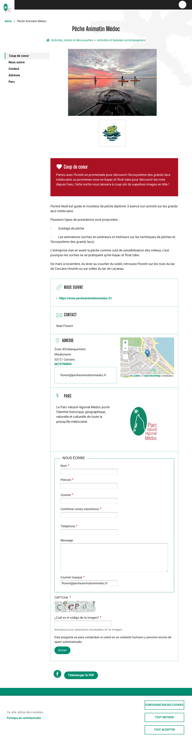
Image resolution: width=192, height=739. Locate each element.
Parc (12, 82)
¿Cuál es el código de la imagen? (76, 617)
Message (67, 540)
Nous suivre (17, 62)
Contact (14, 69)
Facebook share (57, 674)
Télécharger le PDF (81, 675)
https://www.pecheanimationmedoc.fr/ (85, 298)
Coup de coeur (19, 56)
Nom (64, 466)
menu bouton (182, 4)
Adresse (14, 75)
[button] (112, 82)
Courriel (66, 495)
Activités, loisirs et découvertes (72, 40)
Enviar (62, 650)
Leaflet (135, 376)
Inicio (8, 21)
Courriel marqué (71, 577)
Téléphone (68, 526)
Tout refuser (164, 717)
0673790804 (63, 364)
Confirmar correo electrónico (80, 509)
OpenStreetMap (152, 376)
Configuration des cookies (164, 705)
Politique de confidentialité (24, 718)
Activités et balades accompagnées (121, 40)
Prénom (66, 480)
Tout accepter (164, 730)
